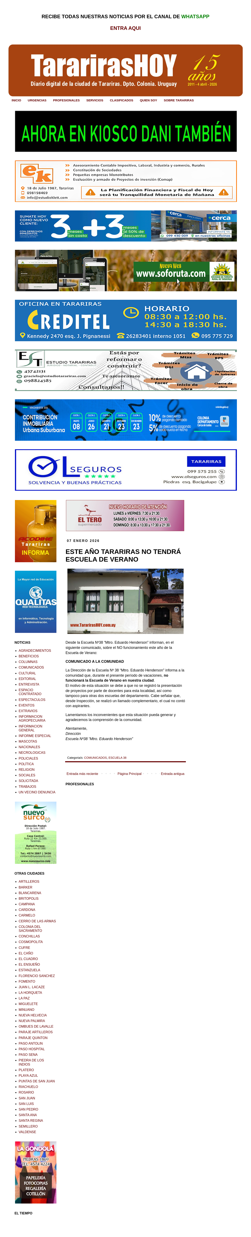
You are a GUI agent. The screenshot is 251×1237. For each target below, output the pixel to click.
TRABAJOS (27, 786)
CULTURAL (27, 673)
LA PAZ (24, 998)
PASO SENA (28, 1054)
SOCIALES (27, 775)
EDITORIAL (27, 679)
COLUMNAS (28, 662)
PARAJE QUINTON (33, 1038)
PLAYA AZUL (28, 1075)
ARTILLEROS (29, 881)
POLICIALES (28, 758)
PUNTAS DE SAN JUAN (37, 1081)
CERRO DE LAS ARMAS (37, 921)
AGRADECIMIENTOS (35, 650)
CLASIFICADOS (121, 100)
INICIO (16, 100)
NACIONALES (29, 747)
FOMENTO (27, 981)
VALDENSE (27, 1132)
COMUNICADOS (95, 757)
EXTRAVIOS (28, 711)
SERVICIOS (94, 100)
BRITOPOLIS (29, 898)
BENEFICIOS (29, 656)
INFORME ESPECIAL (35, 736)
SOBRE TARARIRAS (179, 100)
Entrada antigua (172, 774)
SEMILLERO (28, 1126)
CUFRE (24, 947)
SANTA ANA (28, 1115)
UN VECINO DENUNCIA (37, 792)
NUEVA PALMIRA (32, 1021)
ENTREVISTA (29, 684)
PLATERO (26, 1070)
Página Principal (130, 774)
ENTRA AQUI (125, 28)
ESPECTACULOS (32, 700)
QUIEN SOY (148, 100)
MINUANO (26, 1009)
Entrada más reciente (82, 774)
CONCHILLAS (29, 936)
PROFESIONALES (66, 100)
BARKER (25, 887)
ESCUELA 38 (117, 757)
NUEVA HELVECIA (33, 1015)
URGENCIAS (37, 100)
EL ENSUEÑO (29, 964)
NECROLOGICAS (32, 752)
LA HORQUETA (30, 992)
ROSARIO (26, 1092)
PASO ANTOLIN (31, 1043)
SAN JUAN (27, 1098)
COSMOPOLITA (31, 942)
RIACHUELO (28, 1087)
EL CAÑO (26, 953)
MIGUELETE (28, 1004)
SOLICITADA (28, 781)
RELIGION (26, 769)
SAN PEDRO (28, 1109)
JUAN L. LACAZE (32, 987)
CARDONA (27, 910)
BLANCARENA (30, 893)
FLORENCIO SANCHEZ (37, 976)
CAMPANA (27, 904)
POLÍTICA (26, 764)
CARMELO (27, 915)
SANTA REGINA (31, 1120)
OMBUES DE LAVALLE (36, 1026)
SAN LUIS (26, 1104)
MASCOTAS (28, 741)
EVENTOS (26, 705)
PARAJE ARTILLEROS (36, 1032)
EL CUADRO (28, 959)
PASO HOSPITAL (32, 1049)
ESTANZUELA (29, 970)
